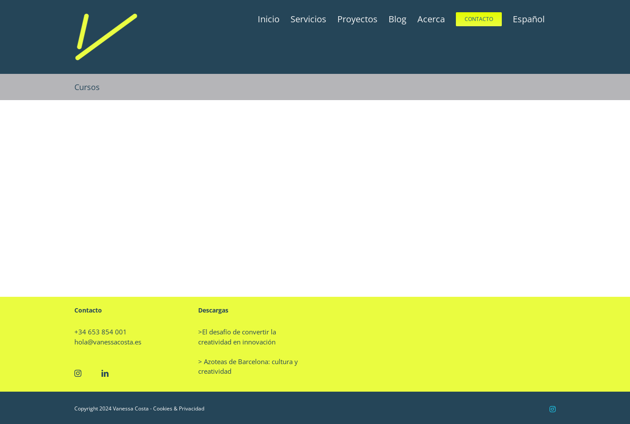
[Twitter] (91, 373)
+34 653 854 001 (100, 331)
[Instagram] (77, 373)
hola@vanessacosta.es (107, 341)
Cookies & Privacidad (178, 408)
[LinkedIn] (105, 373)
